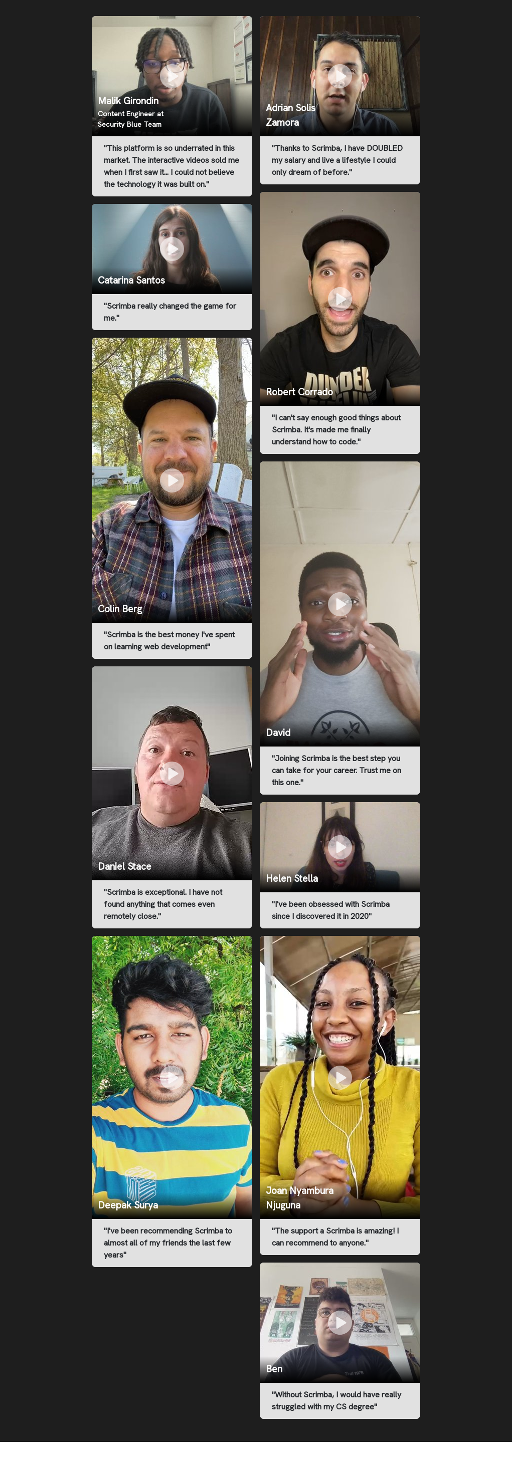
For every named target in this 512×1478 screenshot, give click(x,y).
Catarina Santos (131, 280)
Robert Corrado (299, 392)
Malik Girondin (128, 101)
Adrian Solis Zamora (290, 115)
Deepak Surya (128, 1205)
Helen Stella (292, 878)
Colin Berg (120, 609)
